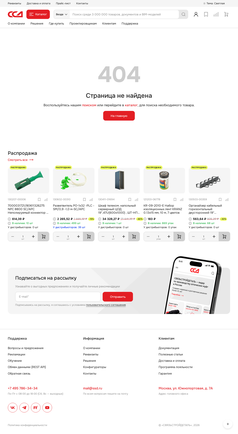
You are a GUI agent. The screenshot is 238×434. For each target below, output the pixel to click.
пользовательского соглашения (106, 305)
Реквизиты (14, 3)
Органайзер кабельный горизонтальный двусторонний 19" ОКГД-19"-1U (205, 211)
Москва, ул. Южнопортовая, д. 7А (186, 388)
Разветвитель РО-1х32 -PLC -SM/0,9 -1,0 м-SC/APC (73, 207)
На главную (119, 116)
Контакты (82, 3)
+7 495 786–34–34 (22, 388)
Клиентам (109, 23)
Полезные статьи (171, 354)
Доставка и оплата (38, 3)
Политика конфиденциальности (27, 425)
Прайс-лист (63, 3)
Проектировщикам (83, 23)
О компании (16, 23)
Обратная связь (19, 373)
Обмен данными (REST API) (27, 367)
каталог (131, 105)
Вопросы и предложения (26, 348)
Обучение (15, 361)
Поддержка (130, 23)
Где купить (56, 23)
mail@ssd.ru (92, 388)
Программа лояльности (176, 367)
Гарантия (165, 373)
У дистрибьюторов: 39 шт (69, 227)
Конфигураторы (94, 367)
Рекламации (16, 354)
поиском (89, 105)
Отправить (118, 297)
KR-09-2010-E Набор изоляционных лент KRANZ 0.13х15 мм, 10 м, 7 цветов (163, 209)
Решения (36, 23)
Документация (169, 348)
